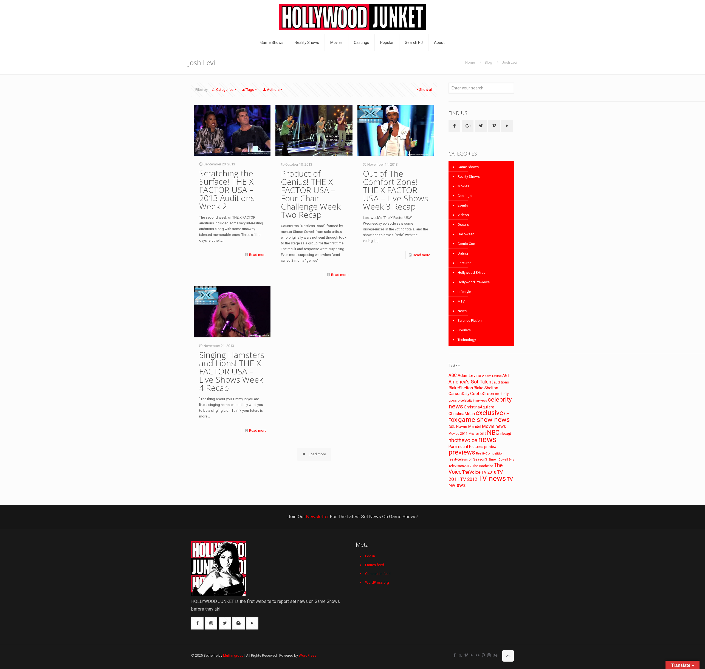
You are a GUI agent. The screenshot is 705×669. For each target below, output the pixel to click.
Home (470, 62)
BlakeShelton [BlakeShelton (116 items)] (461, 387)
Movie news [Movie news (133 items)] (494, 426)
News (462, 311)
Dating (463, 253)
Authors (273, 89)
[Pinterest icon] (483, 655)
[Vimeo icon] (466, 655)
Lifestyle (464, 292)
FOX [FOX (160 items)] (453, 420)
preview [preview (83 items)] (490, 447)
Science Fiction (470, 320)
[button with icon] (454, 126)
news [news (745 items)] (487, 439)
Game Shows (468, 167)
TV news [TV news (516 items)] (492, 478)
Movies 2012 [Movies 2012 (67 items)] (477, 434)
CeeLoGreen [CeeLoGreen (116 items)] (482, 393)
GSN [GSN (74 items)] (452, 427)
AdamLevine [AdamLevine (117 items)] (469, 375)
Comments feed (378, 574)
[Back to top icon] (508, 656)
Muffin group (233, 655)
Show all (424, 89)
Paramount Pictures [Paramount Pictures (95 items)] (466, 446)
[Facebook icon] (454, 655)
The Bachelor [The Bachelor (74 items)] (482, 466)
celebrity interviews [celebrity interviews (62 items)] (474, 400)
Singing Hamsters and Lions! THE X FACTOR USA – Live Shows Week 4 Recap (231, 371)
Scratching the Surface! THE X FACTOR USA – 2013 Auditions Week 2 (227, 190)
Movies (463, 186)
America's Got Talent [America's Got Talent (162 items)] (471, 382)
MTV (461, 301)
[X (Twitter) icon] (460, 655)
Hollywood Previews (474, 282)
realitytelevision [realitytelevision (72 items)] (460, 459)
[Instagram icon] (489, 655)
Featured (465, 263)
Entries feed (374, 565)
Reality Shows (469, 176)
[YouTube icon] (472, 655)
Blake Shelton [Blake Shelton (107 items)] (486, 387)
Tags (250, 89)
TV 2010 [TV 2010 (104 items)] (488, 472)
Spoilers (464, 330)
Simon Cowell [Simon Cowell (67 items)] (498, 459)
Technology (467, 340)
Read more (257, 255)
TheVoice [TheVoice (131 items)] (471, 472)
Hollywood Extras (471, 272)
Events (463, 205)
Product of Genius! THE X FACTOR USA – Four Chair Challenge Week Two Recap (311, 194)
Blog (488, 62)
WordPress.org (377, 582)
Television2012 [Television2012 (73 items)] (460, 466)
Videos (463, 215)
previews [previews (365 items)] (462, 452)
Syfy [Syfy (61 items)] (511, 459)
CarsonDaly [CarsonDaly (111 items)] (459, 393)
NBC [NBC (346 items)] (493, 432)
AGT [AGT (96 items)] (506, 375)
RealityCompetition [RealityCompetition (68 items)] (490, 453)
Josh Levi (509, 62)
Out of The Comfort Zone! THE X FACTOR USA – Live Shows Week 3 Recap (395, 190)
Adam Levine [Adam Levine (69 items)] (491, 376)
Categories (224, 89)
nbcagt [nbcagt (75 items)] (505, 434)
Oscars (463, 224)
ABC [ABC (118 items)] (453, 375)
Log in (370, 556)
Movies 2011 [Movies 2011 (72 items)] (458, 434)
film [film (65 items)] (506, 414)
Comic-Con (466, 244)
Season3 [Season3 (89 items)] (480, 459)
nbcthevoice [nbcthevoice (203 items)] (463, 440)
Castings (465, 196)
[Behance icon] (495, 655)
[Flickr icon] (477, 655)
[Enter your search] (481, 88)
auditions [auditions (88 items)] (501, 382)
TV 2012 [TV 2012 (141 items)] (468, 479)
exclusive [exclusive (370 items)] (489, 413)
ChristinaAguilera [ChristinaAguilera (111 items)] (479, 407)
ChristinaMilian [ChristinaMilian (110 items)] (462, 413)
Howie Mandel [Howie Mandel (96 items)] (468, 426)
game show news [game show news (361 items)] (484, 420)
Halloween (466, 234)
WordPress (307, 655)
